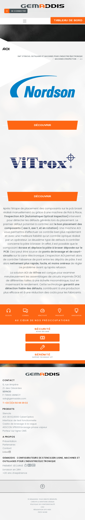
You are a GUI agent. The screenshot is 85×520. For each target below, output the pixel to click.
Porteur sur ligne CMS (14, 430)
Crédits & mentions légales (42, 502)
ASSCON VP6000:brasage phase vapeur (25, 427)
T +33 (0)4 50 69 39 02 (15, 402)
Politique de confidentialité (42, 504)
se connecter (16, 11)
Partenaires (9, 444)
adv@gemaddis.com (14, 398)
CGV (42, 507)
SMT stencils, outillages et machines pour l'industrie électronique (50, 56)
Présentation (10, 441)
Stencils (7, 413)
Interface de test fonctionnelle (19, 420)
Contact (7, 448)
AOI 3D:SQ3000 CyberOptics (18, 416)
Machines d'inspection (65, 59)
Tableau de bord (68, 20)
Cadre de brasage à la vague (20, 423)
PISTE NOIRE (42, 512)
